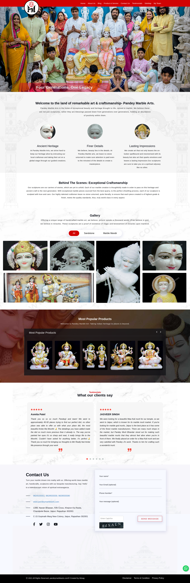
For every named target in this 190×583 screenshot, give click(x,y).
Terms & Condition (142, 578)
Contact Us (125, 3)
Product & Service (111, 3)
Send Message (150, 519)
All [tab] (73, 233)
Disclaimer (127, 578)
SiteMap (148, 3)
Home (83, 3)
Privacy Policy (158, 578)
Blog (99, 3)
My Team (157, 3)
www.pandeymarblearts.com (46, 502)
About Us (91, 3)
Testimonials (137, 3)
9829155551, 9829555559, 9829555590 (51, 496)
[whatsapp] (186, 568)
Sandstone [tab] (89, 233)
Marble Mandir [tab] (110, 233)
